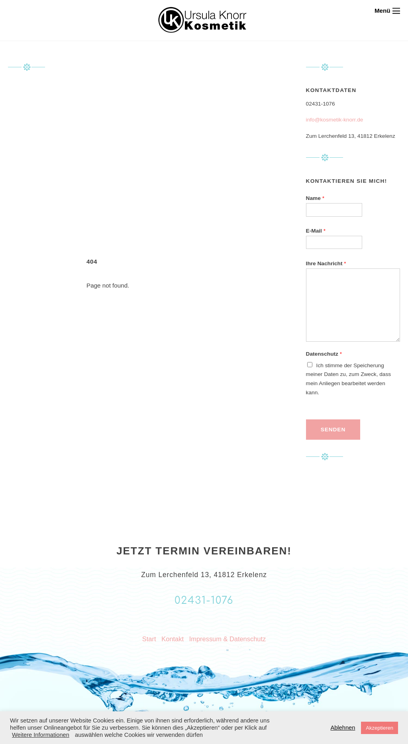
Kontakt (172, 638)
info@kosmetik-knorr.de (334, 120)
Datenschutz (324, 354)
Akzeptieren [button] (379, 728)
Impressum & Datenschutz (227, 638)
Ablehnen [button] (342, 727)
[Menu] (387, 10)
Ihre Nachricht (326, 263)
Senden (333, 430)
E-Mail (316, 231)
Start (149, 638)
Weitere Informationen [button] (40, 735)
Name (315, 198)
